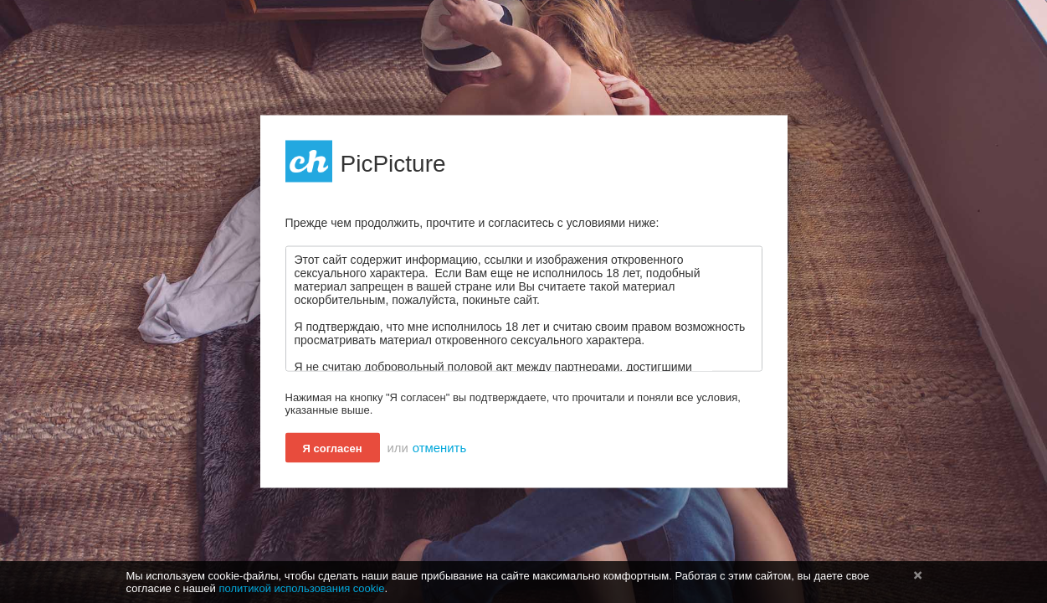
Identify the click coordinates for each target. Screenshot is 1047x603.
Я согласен (332, 448)
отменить (439, 448)
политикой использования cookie (301, 588)
